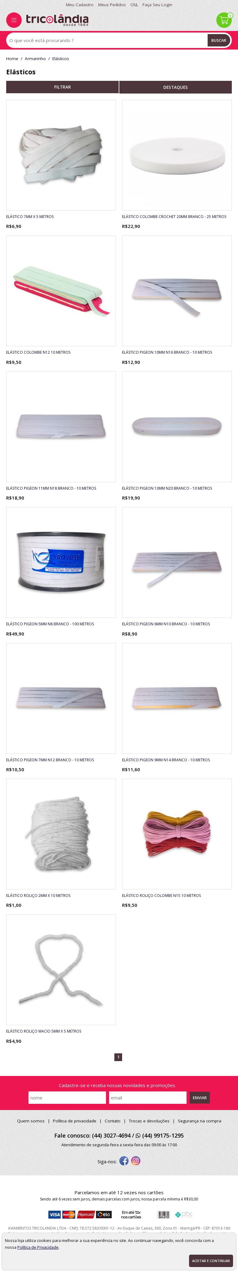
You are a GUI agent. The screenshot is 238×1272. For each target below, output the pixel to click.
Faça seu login (157, 4)
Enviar (200, 1097)
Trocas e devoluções (149, 1121)
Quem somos (31, 1121)
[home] (57, 20)
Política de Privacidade (38, 1247)
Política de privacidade (74, 1121)
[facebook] (124, 1161)
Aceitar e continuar (211, 1260)
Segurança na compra (199, 1121)
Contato (113, 1121)
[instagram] (135, 1161)
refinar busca (62, 87)
